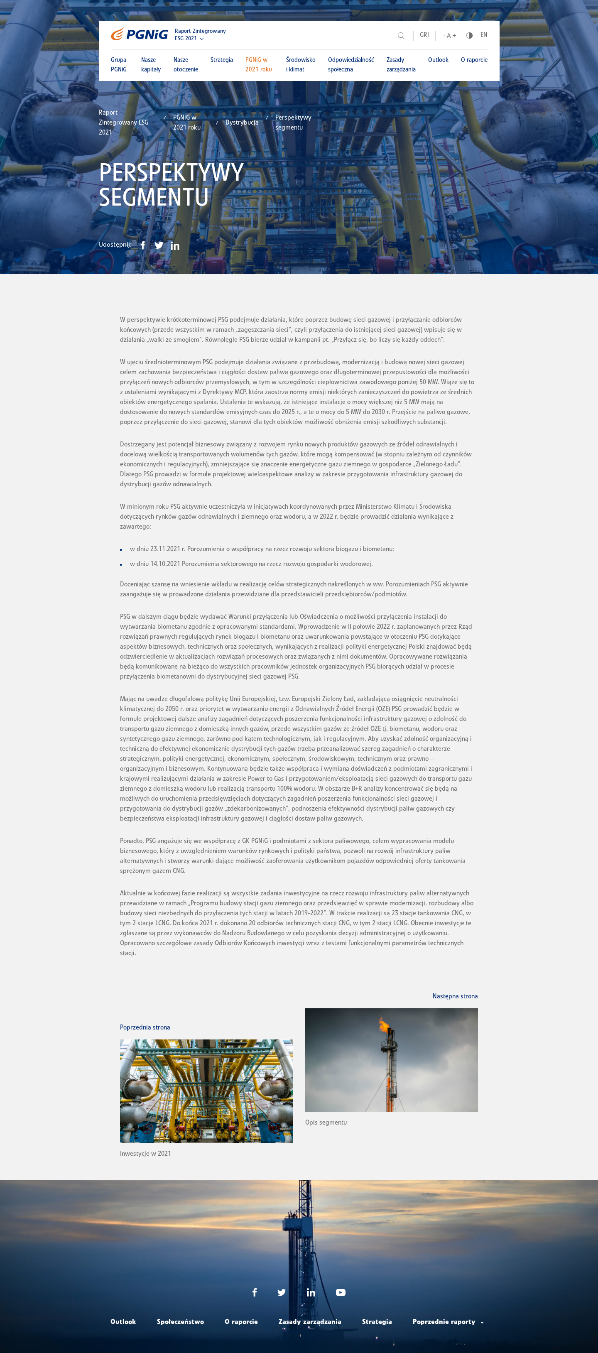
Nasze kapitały (151, 65)
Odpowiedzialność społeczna (351, 65)
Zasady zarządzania (401, 65)
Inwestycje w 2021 (145, 1154)
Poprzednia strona (145, 1028)
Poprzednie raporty (444, 1322)
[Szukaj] (401, 35)
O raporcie (474, 60)
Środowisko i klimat (301, 65)
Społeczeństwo (180, 1322)
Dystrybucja (242, 123)
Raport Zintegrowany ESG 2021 (200, 35)
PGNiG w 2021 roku (258, 65)
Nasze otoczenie (186, 65)
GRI (424, 35)
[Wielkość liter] (449, 36)
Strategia (222, 60)
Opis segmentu (326, 1123)
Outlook (438, 60)
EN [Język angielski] (484, 35)
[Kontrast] (469, 35)
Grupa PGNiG (119, 65)
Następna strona (455, 997)
